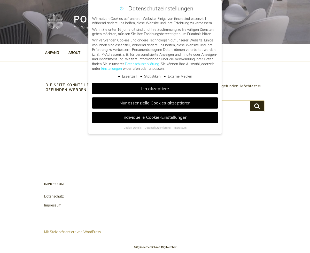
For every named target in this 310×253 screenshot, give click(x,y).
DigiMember (168, 247)
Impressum (52, 205)
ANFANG (52, 53)
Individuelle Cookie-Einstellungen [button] (155, 117)
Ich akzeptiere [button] (155, 88)
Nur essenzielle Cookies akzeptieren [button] (155, 102)
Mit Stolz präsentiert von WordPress (72, 232)
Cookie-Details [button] (133, 127)
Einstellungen (111, 68)
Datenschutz (54, 196)
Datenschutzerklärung (142, 64)
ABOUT (74, 53)
